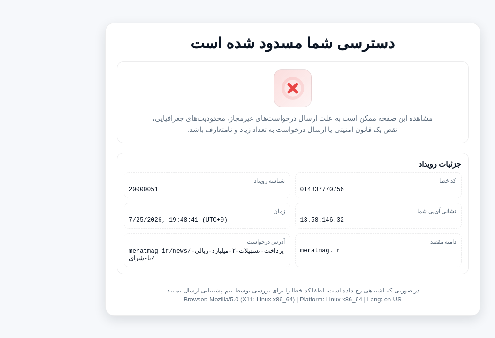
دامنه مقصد (398, 242)
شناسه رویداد (224, 178)
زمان (234, 210)
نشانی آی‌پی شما (391, 210)
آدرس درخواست (221, 242)
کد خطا (402, 178)
